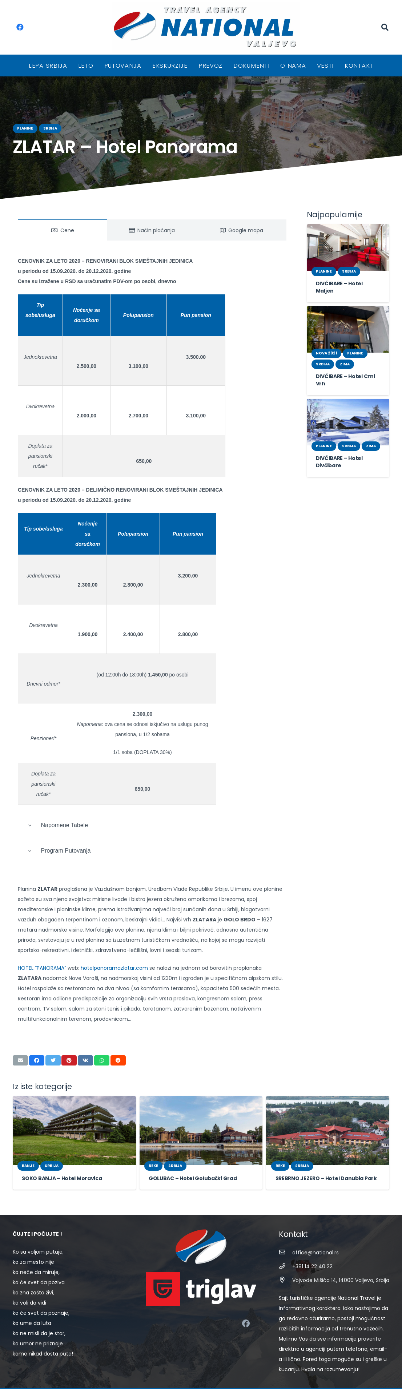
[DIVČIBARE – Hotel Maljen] (348, 247)
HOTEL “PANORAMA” (43, 958)
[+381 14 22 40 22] (285, 1246)
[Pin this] (69, 1040)
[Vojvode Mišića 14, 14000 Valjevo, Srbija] (285, 1260)
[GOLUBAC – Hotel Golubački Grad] (201, 1110)
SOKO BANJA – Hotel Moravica (58, 1158)
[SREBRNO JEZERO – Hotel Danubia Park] (327, 1110)
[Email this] (20, 1040)
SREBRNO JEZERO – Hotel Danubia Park (323, 1158)
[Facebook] (20, 27)
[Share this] (36, 1040)
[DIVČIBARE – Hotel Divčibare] (348, 415)
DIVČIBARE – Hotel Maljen (346, 283)
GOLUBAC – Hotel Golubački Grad (189, 1158)
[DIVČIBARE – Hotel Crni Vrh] (348, 322)
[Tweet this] (53, 1040)
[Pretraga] (385, 27)
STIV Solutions (277, 1378)
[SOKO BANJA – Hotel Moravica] (74, 1110)
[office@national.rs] (285, 1232)
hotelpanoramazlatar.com (110, 958)
